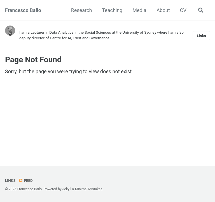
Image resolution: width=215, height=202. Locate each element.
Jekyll (66, 189)
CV (183, 10)
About (163, 10)
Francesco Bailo (23, 10)
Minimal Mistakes (88, 189)
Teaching (112, 10)
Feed (25, 180)
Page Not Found (33, 59)
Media (139, 10)
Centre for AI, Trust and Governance (79, 38)
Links (201, 35)
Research (81, 10)
